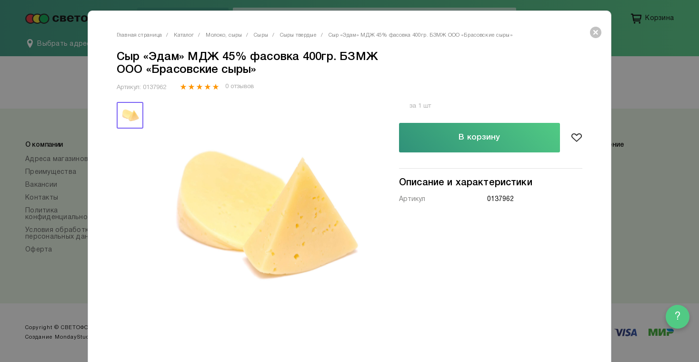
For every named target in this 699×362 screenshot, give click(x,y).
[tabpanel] (260, 215)
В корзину (479, 137)
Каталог (184, 35)
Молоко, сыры (224, 35)
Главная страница (139, 35)
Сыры (261, 35)
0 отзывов (239, 87)
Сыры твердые (298, 35)
